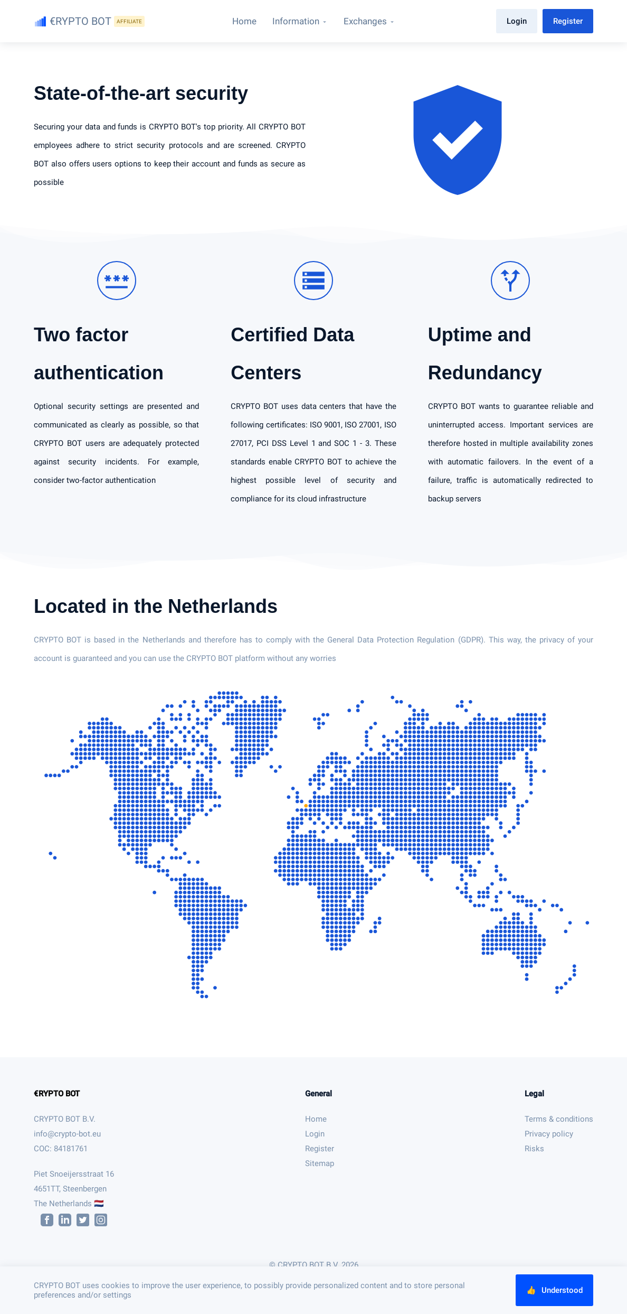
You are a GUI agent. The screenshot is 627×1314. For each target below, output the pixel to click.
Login (517, 21)
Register (568, 21)
